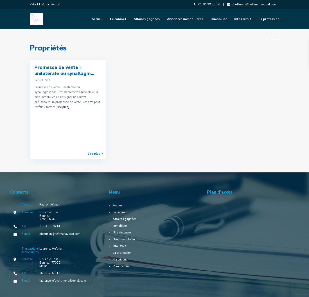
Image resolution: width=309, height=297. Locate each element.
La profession (269, 19)
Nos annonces (122, 233)
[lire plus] (62, 107)
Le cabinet (118, 19)
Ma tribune (271, 39)
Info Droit (119, 246)
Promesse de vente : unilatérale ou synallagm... (64, 70)
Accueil (97, 19)
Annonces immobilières (185, 19)
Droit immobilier (124, 239)
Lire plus (95, 153)
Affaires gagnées (147, 19)
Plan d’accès (121, 266)
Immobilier (218, 19)
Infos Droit (242, 19)
